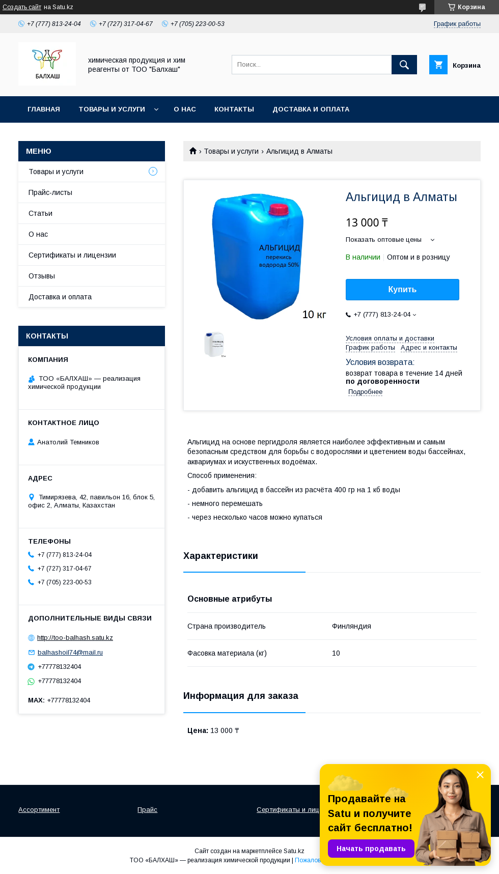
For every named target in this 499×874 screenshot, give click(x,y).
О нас (185, 109)
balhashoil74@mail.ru (70, 652)
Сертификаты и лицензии (72, 255)
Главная (43, 109)
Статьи (40, 213)
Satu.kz (294, 851)
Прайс (147, 809)
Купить (403, 289)
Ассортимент (39, 809)
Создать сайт (22, 7)
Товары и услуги (111, 109)
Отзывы (42, 276)
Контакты (234, 109)
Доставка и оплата (310, 109)
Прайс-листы (50, 192)
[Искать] (404, 64)
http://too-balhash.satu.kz (75, 637)
